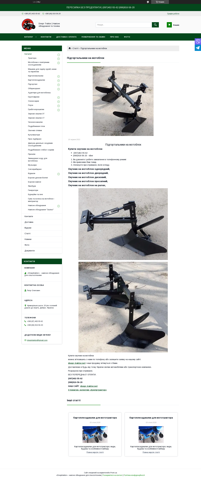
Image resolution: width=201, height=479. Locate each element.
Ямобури (32, 186)
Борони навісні (34, 182)
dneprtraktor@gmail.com (37, 340)
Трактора (32, 58)
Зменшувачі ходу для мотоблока (37, 159)
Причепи (31, 154)
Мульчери (32, 165)
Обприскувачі (34, 88)
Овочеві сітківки (35, 130)
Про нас (114, 37)
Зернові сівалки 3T (36, 114)
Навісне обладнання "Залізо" (41, 210)
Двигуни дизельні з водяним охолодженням (40, 144)
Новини (28, 239)
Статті (75, 48)
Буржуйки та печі (35, 194)
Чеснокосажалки (35, 122)
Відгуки (28, 228)
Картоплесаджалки (36, 80)
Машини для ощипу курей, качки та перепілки (42, 70)
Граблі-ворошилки (36, 109)
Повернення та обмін (93, 37)
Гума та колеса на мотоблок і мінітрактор (41, 200)
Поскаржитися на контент (112, 475)
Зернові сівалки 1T (36, 118)
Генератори (33, 190)
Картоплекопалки (35, 76)
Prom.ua (113, 473)
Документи (30, 251)
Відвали (31, 173)
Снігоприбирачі (34, 169)
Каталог (28, 37)
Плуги (30, 105)
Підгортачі (32, 84)
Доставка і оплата (66, 37)
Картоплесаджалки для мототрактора (95, 418)
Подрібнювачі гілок (36, 126)
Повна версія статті (95, 452)
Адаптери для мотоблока (39, 93)
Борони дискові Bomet (38, 178)
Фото (127, 37)
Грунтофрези (33, 97)
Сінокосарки (33, 101)
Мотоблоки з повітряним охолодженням (38, 63)
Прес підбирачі (34, 139)
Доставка (29, 222)
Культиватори (34, 135)
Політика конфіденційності (134, 475)
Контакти (46, 37)
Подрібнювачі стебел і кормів (41, 150)
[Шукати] (155, 24)
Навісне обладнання (37, 205)
